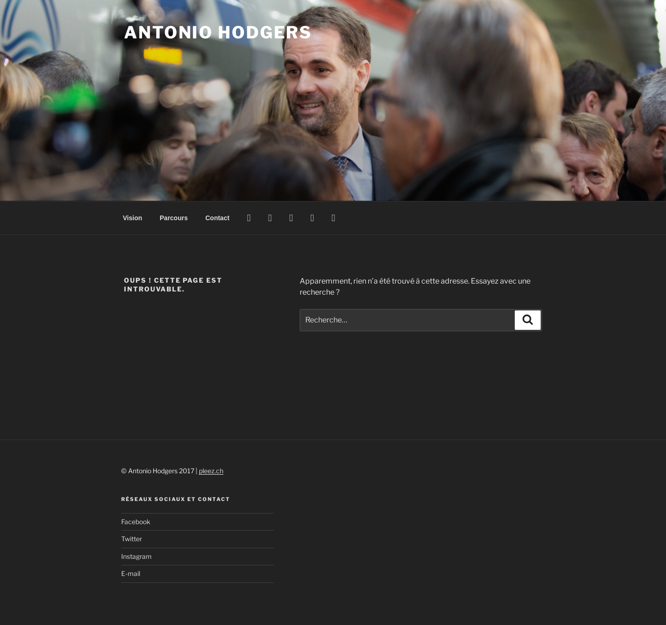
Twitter (131, 539)
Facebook (135, 522)
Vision (132, 218)
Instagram (136, 556)
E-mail (130, 573)
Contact (217, 218)
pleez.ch (211, 471)
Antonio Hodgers (218, 32)
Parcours (174, 218)
